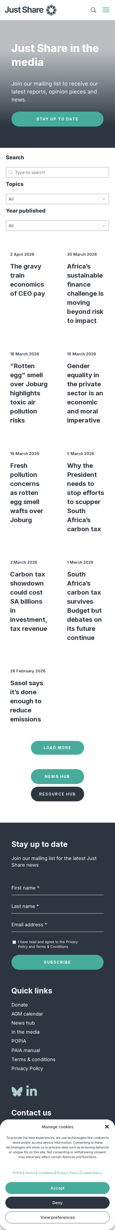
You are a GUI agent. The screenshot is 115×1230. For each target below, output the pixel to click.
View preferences (57, 1217)
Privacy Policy (68, 1173)
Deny (57, 1202)
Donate (19, 1005)
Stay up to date (57, 119)
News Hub (57, 776)
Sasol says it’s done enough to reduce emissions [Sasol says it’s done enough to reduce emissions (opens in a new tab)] (26, 701)
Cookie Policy (91, 1173)
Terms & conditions (33, 1059)
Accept (57, 1188)
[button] (107, 1126)
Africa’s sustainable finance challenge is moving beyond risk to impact (85, 293)
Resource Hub (57, 794)
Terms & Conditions (39, 1173)
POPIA (17, 1173)
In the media (25, 1032)
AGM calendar (27, 1014)
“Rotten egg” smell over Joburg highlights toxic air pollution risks (29, 393)
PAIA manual (25, 1050)
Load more (57, 747)
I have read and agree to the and (48, 944)
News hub (23, 1023)
